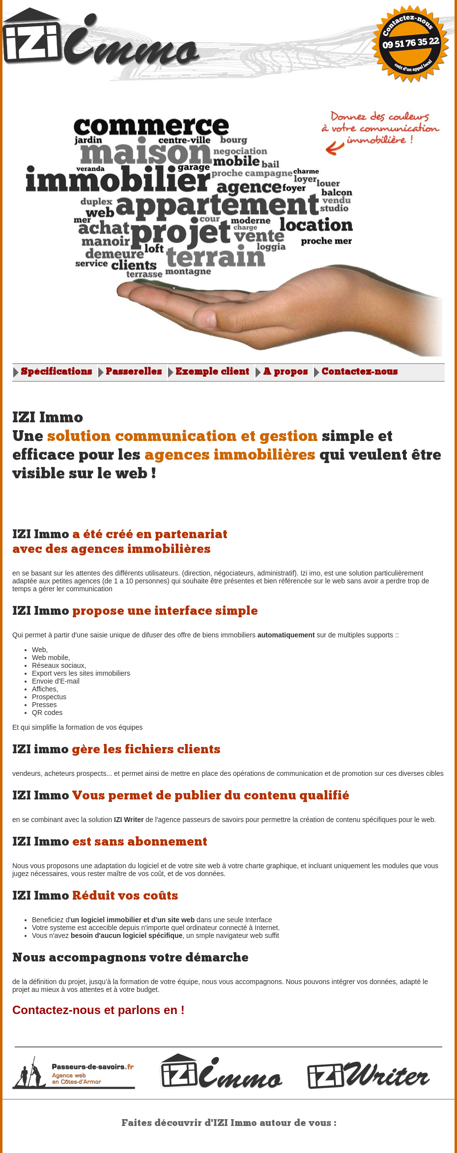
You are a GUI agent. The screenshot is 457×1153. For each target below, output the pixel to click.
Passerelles (134, 372)
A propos (285, 372)
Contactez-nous (359, 372)
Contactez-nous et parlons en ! (98, 1009)
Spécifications (56, 372)
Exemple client (212, 372)
